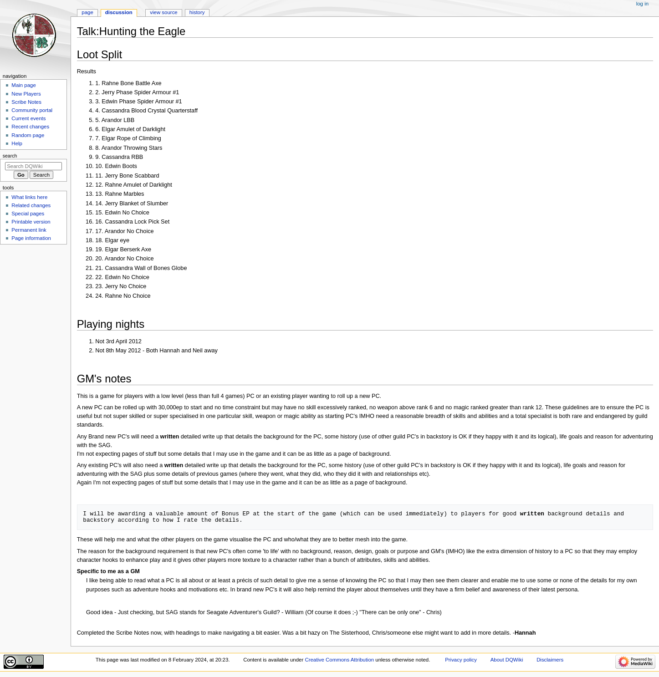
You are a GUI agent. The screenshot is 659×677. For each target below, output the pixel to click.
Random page (27, 135)
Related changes (31, 205)
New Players (26, 94)
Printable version (30, 221)
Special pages (27, 213)
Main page (23, 85)
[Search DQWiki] (33, 166)
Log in (642, 3)
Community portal (31, 110)
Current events (28, 118)
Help (16, 143)
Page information (31, 238)
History (197, 12)
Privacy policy (461, 659)
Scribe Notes (26, 102)
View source (163, 12)
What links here (29, 197)
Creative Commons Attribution (339, 659)
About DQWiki (506, 659)
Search (10, 155)
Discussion (119, 12)
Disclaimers (549, 659)
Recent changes (30, 126)
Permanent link (28, 230)
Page (87, 12)
